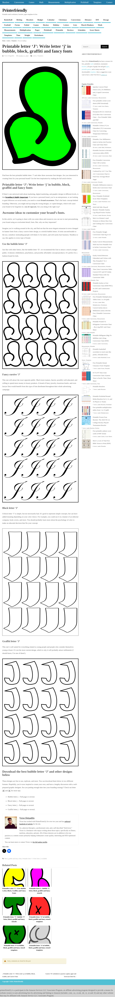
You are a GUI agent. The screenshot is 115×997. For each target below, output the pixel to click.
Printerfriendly (14, 10)
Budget (40, 20)
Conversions (19, 2)
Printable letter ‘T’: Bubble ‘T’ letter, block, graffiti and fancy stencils (14, 919)
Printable (59, 30)
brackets (84, 66)
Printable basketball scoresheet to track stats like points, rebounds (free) (102, 351)
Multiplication (70, 2)
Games (31, 2)
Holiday (56, 25)
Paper (37, 30)
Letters (66, 25)
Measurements (54, 2)
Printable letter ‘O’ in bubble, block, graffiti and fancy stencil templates (39, 919)
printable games (86, 69)
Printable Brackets (99, 386)
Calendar (51, 20)
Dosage (106, 20)
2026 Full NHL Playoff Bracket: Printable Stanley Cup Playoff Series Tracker (101, 210)
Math (41, 2)
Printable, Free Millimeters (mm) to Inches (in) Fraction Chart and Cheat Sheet (102, 142)
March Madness (87, 25)
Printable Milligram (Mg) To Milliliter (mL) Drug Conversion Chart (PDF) (102, 338)
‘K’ (9, 791)
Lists (75, 25)
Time (18, 35)
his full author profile (40, 842)
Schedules (81, 30)
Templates (97, 2)
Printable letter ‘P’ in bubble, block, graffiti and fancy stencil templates (14, 948)
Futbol (26, 25)
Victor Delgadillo (9, 56)
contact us (104, 75)
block (6, 858)
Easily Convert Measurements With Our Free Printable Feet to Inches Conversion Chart (102, 244)
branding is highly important (16, 197)
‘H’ (3, 791)
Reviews (70, 30)
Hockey (46, 25)
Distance (88, 20)
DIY (97, 20)
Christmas (63, 20)
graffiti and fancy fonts (15, 858)
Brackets (5, 2)
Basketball (8, 20)
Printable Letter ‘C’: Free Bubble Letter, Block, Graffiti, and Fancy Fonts (14, 891)
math (91, 64)
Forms (17, 25)
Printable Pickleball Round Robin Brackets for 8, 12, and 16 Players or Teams (102, 399)
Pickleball (85, 2)
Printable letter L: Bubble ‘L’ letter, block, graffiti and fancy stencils (39, 891)
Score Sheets (94, 30)
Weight (27, 35)
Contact (109, 2)
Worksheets (38, 35)
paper (107, 66)
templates (93, 72)
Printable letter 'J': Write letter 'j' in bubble (34, 858)
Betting (19, 20)
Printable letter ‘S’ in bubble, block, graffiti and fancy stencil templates (39, 948)
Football (7, 25)
